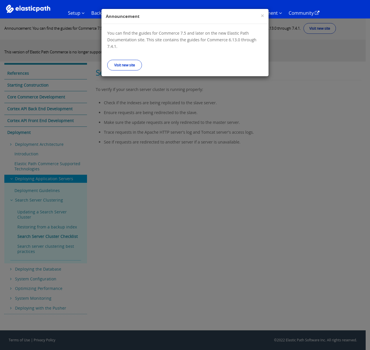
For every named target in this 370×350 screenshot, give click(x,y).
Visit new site (124, 65)
